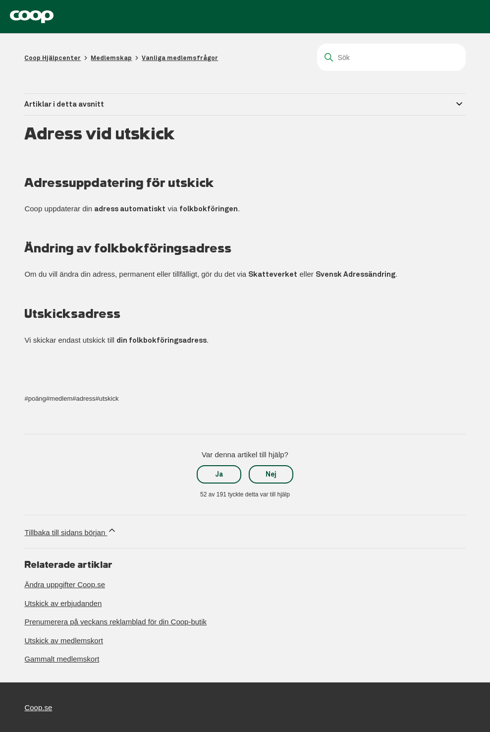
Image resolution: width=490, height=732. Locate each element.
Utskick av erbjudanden (63, 603)
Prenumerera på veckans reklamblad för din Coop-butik (115, 621)
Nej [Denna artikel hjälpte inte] (271, 474)
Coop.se (38, 707)
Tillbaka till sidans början (70, 531)
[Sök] (391, 57)
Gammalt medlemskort (61, 659)
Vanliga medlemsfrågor (180, 58)
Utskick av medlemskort (63, 640)
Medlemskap (111, 58)
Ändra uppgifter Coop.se (64, 584)
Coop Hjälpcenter (52, 58)
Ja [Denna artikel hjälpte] (219, 474)
